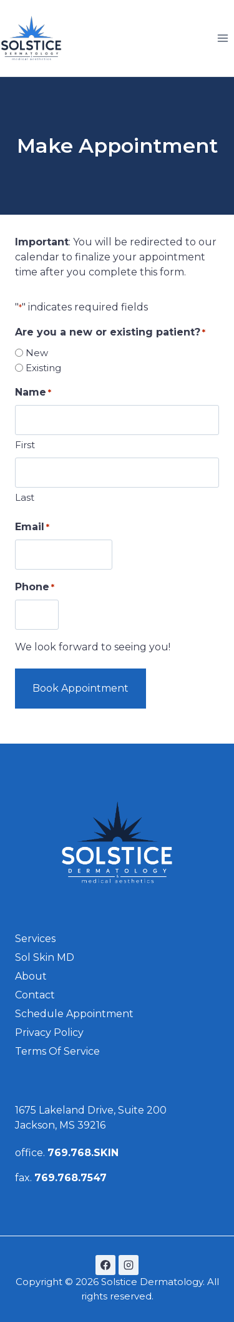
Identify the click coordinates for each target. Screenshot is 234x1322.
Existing (43, 368)
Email (32, 527)
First (25, 445)
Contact (35, 995)
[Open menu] (222, 38)
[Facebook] (105, 1265)
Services (35, 939)
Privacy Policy (49, 1032)
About (31, 976)
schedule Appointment (74, 1014)
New (37, 353)
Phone (34, 587)
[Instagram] (129, 1265)
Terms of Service (57, 1051)
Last (24, 497)
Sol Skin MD (44, 957)
